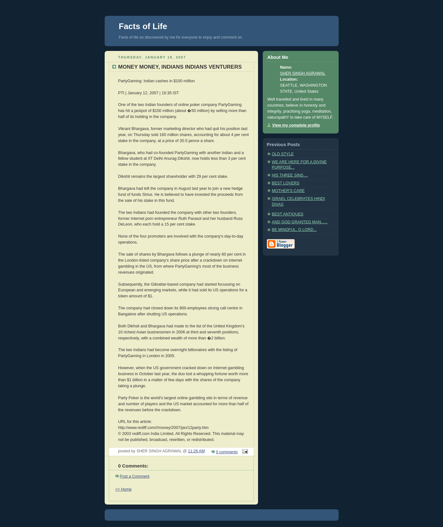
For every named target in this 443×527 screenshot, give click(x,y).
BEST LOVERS (285, 183)
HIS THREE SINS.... (290, 175)
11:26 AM (196, 451)
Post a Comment (135, 476)
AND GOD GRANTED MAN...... (300, 222)
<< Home (123, 489)
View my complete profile (296, 125)
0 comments (227, 452)
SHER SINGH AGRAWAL (302, 73)
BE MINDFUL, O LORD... (294, 229)
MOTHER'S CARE (288, 191)
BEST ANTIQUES (288, 214)
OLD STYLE (283, 154)
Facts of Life (143, 26)
